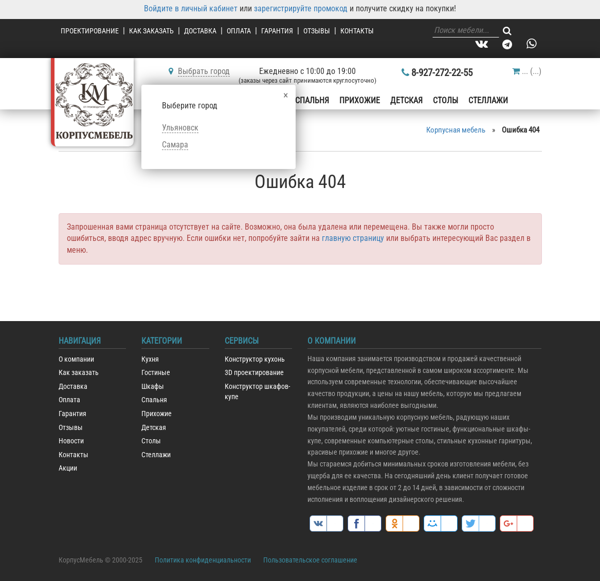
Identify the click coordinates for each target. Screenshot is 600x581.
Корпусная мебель (455, 130)
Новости (71, 441)
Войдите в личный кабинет (191, 8)
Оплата (239, 31)
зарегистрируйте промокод (301, 8)
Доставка (200, 31)
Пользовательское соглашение (310, 560)
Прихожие (359, 100)
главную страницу (353, 238)
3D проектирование (254, 372)
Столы (445, 100)
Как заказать (151, 31)
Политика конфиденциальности (203, 560)
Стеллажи (488, 100)
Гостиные (155, 372)
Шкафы (152, 386)
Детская (406, 100)
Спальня (312, 100)
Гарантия (277, 31)
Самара (175, 144)
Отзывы (316, 31)
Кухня (150, 359)
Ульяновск (180, 128)
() (526, 71)
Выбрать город (204, 71)
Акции (68, 468)
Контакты (357, 31)
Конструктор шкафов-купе (257, 392)
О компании (76, 359)
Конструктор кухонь (255, 359)
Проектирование (90, 31)
